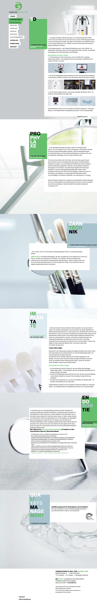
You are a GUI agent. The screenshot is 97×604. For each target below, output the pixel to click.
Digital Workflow (15, 22)
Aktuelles (14, 40)
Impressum (22, 597)
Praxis (12, 16)
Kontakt (13, 47)
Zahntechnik (13, 28)
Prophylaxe (13, 25)
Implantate (13, 31)
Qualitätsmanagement (16, 37)
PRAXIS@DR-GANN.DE (81, 575)
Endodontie (13, 34)
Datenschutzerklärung (25, 599)
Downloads (14, 43)
